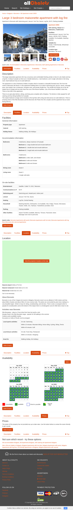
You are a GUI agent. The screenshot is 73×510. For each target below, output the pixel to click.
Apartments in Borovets (34, 65)
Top (67, 68)
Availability (35, 68)
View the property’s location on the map (36, 261)
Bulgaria (9, 13)
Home (6, 8)
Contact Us (5, 465)
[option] (25, 38)
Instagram (5, 496)
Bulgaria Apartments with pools (52, 445)
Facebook (5, 490)
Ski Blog (39, 468)
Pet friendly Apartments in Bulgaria (28, 447)
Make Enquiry (54, 55)
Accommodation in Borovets (18, 65)
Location (26, 68)
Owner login (41, 479)
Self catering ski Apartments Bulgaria (46, 442)
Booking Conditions (8, 477)
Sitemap (4, 471)
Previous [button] (6, 39)
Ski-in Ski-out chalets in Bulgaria (11, 445)
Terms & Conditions (8, 474)
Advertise (40, 476)
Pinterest (5, 493)
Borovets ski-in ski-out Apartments (16, 222)
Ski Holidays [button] (25, 8)
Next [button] (44, 39)
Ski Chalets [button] (39, 8)
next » (67, 362)
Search (14, 8)
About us (5, 462)
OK (65, 508)
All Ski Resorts (41, 462)
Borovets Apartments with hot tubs (40, 220)
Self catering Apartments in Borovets (53, 65)
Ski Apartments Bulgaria (27, 442)
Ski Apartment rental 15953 (29, 13)
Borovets (16, 13)
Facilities (17, 68)
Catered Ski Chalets (43, 465)
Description (7, 68)
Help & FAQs (6, 468)
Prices (44, 68)
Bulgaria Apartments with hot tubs (32, 445)
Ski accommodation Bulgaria (10, 442)
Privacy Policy (6, 480)
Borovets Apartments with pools (20, 220)
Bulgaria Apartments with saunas (48, 447)
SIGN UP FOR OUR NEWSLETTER (55, 454)
